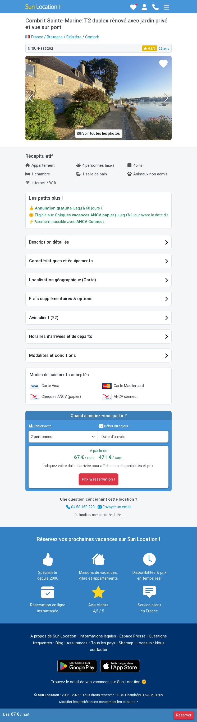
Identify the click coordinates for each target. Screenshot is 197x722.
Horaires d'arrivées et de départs (60, 336)
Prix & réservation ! (98, 479)
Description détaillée (49, 242)
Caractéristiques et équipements (61, 260)
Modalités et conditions (52, 355)
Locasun (144, 643)
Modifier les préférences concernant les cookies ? (98, 702)
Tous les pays (103, 643)
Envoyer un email (114, 507)
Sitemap (126, 643)
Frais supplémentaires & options (61, 298)
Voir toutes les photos (98, 133)
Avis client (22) (43, 317)
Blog (59, 643)
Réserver (183, 715)
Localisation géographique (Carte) (62, 279)
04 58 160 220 (80, 507)
